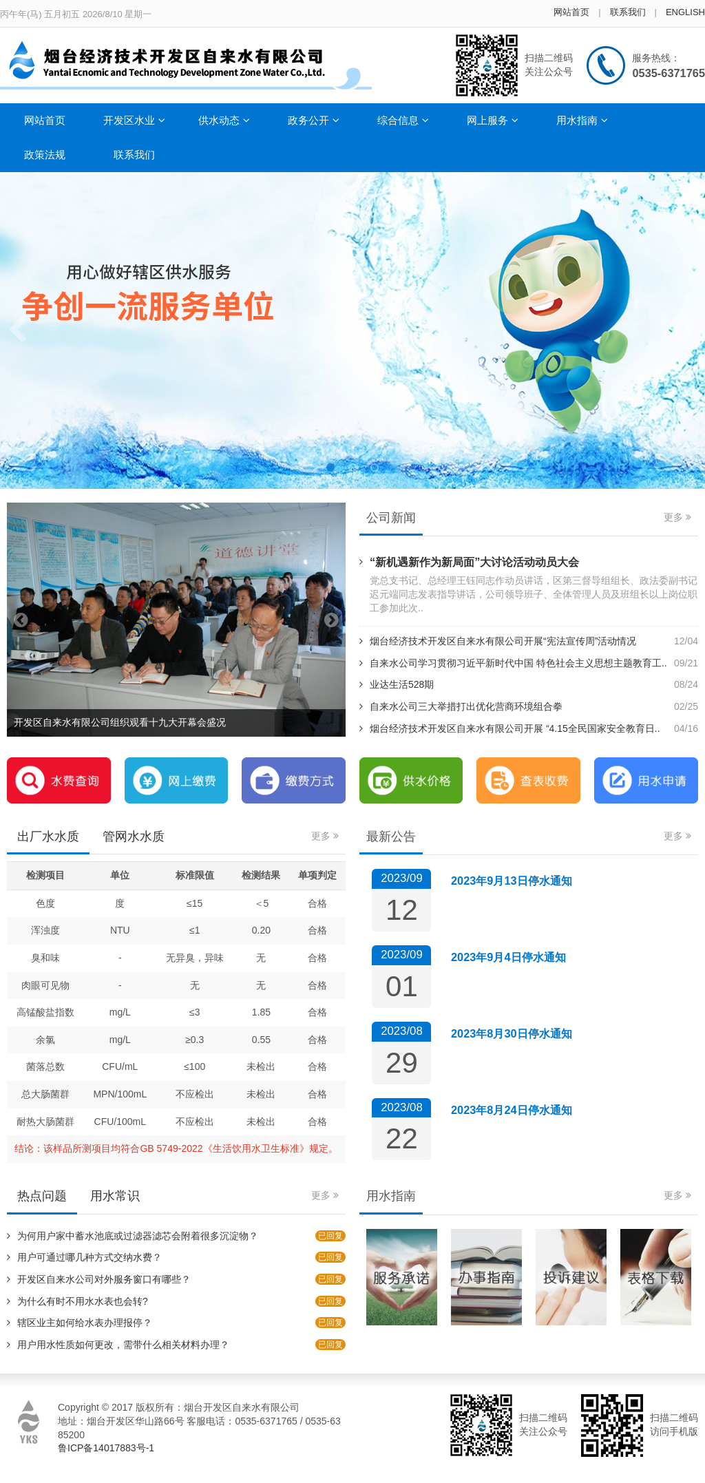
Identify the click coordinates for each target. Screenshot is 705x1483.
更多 (677, 517)
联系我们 (628, 12)
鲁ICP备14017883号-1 (106, 1447)
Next (688, 330)
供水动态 (224, 120)
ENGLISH (685, 12)
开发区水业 (134, 120)
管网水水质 (134, 836)
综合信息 (403, 120)
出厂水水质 (48, 836)
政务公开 (313, 120)
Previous (17, 330)
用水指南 (582, 120)
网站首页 (571, 12)
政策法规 (44, 154)
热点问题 (42, 1196)
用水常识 (115, 1196)
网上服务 (492, 120)
